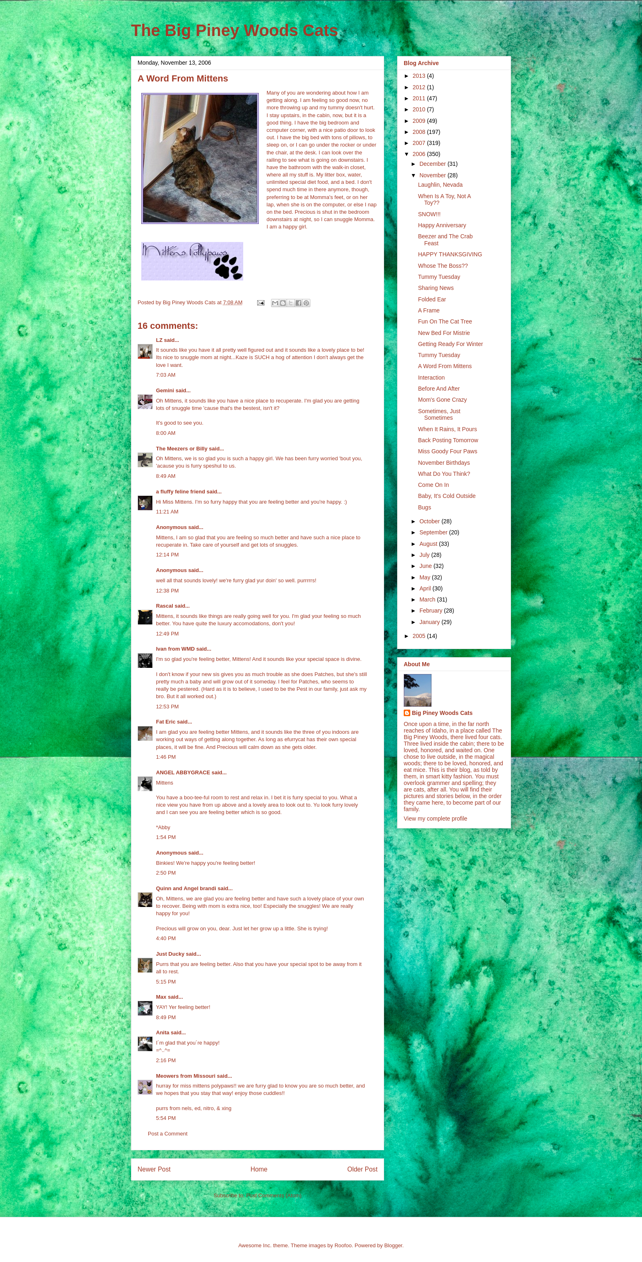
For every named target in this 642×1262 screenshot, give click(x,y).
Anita (163, 1032)
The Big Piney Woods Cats (234, 30)
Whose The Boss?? (443, 265)
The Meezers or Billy (182, 449)
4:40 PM (166, 938)
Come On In (433, 485)
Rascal (164, 606)
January (430, 622)
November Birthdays (444, 462)
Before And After (439, 388)
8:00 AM (166, 433)
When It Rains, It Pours (447, 429)
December (433, 164)
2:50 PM (166, 873)
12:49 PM (167, 634)
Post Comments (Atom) (273, 1195)
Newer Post (154, 1169)
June (426, 566)
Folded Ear (432, 299)
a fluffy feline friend (180, 492)
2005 (420, 636)
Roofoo (343, 1245)
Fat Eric (166, 722)
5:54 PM (166, 1118)
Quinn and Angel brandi (186, 888)
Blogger (393, 1245)
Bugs (424, 507)
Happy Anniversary (442, 225)
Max (161, 997)
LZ (159, 340)
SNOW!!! (429, 214)
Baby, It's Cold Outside (447, 496)
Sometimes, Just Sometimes (439, 414)
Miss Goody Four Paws (447, 451)
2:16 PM (166, 1060)
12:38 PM (167, 591)
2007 (420, 143)
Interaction (431, 377)
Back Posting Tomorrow (448, 440)
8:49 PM (166, 1017)
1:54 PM (166, 837)
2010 (420, 109)
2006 (420, 154)
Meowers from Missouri (185, 1076)
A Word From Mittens (445, 366)
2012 (420, 87)
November (433, 175)
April (425, 588)
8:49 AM (166, 476)
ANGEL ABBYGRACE (183, 772)
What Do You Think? (444, 473)
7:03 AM (166, 375)
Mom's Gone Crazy (442, 399)
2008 (420, 132)
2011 (420, 98)
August (429, 544)
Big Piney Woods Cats (442, 713)
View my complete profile (435, 818)
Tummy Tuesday (439, 277)
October (430, 521)
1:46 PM (166, 757)
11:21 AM (167, 512)
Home (259, 1169)
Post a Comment (168, 1134)
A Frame (429, 310)
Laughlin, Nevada (440, 184)
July (425, 555)
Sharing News (436, 288)
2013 (420, 75)
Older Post (362, 1169)
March (428, 599)
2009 (420, 121)
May (425, 577)
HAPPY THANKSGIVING (450, 254)
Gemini (165, 390)
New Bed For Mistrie (444, 333)
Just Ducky (170, 954)
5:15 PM (166, 982)
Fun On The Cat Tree (445, 321)
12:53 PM (167, 706)
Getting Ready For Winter (450, 344)
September (434, 532)
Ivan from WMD (175, 649)
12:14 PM (167, 555)
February (431, 610)
